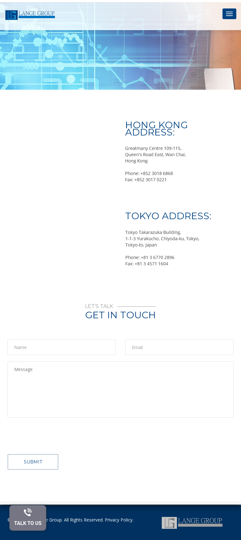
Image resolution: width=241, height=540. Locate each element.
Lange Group (48, 520)
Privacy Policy (118, 520)
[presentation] (55, 436)
